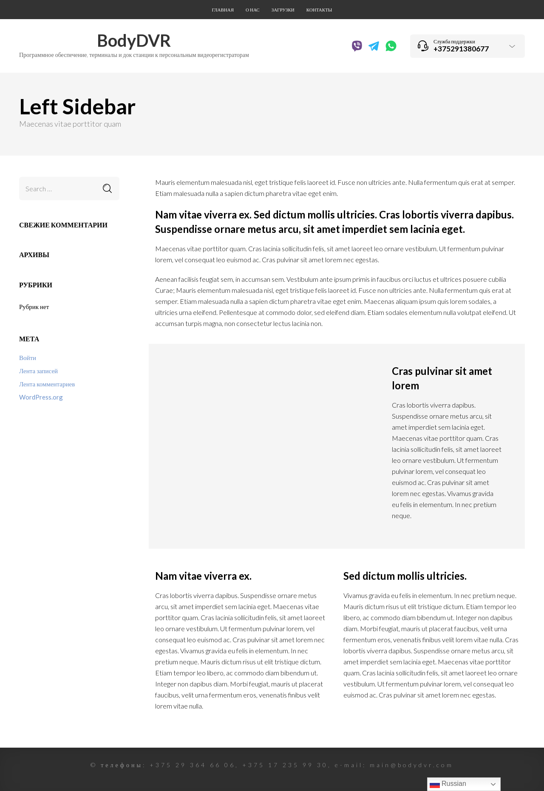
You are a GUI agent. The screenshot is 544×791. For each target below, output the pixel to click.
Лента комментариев (47, 384)
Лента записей (38, 370)
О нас (253, 9)
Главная (223, 9)
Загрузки (283, 9)
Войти (27, 357)
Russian (448, 784)
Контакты (319, 9)
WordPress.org (41, 397)
